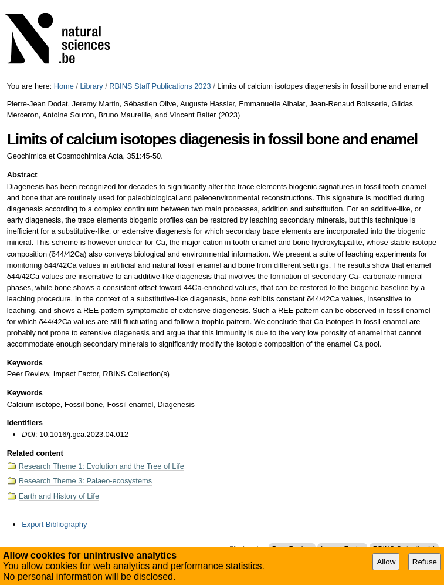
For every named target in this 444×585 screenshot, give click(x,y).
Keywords (25, 362)
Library (91, 86)
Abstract (22, 174)
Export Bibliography (54, 524)
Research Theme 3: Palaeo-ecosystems (85, 480)
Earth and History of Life (59, 496)
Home (64, 86)
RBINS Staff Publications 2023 (160, 86)
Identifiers (25, 422)
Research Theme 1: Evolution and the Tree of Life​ (101, 466)
